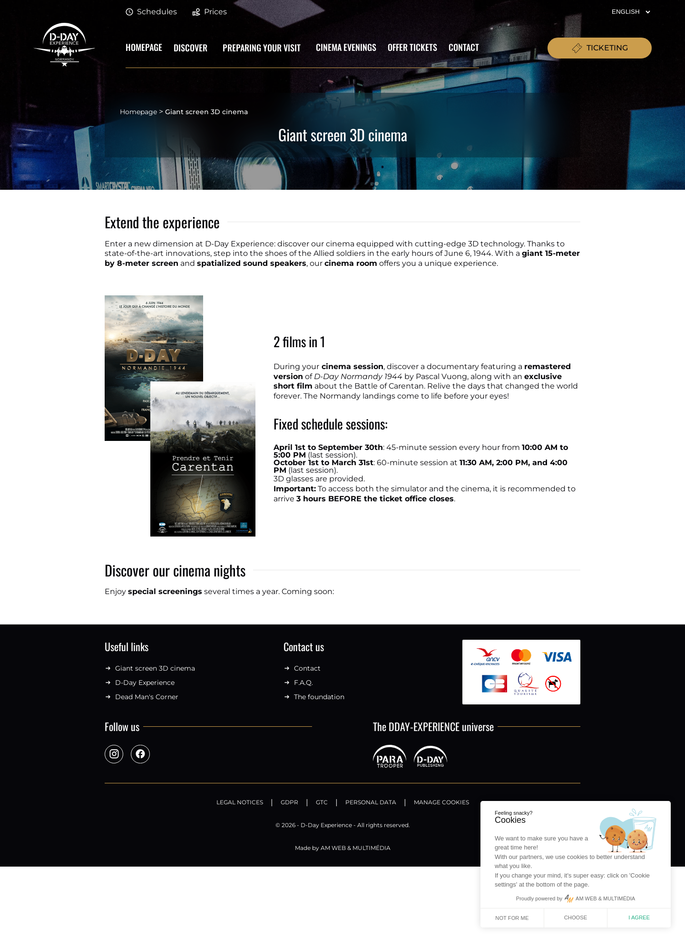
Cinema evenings (346, 46)
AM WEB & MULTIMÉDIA (356, 847)
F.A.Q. (298, 682)
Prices (209, 12)
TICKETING (599, 48)
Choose (575, 917)
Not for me (511, 918)
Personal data (370, 802)
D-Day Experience (140, 682)
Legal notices (239, 802)
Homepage (144, 46)
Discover (190, 47)
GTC (322, 802)
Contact (464, 46)
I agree (639, 917)
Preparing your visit (262, 47)
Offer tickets (412, 46)
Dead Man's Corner (141, 696)
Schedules (151, 12)
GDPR (289, 802)
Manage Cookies (441, 802)
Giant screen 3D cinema (150, 668)
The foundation (314, 696)
